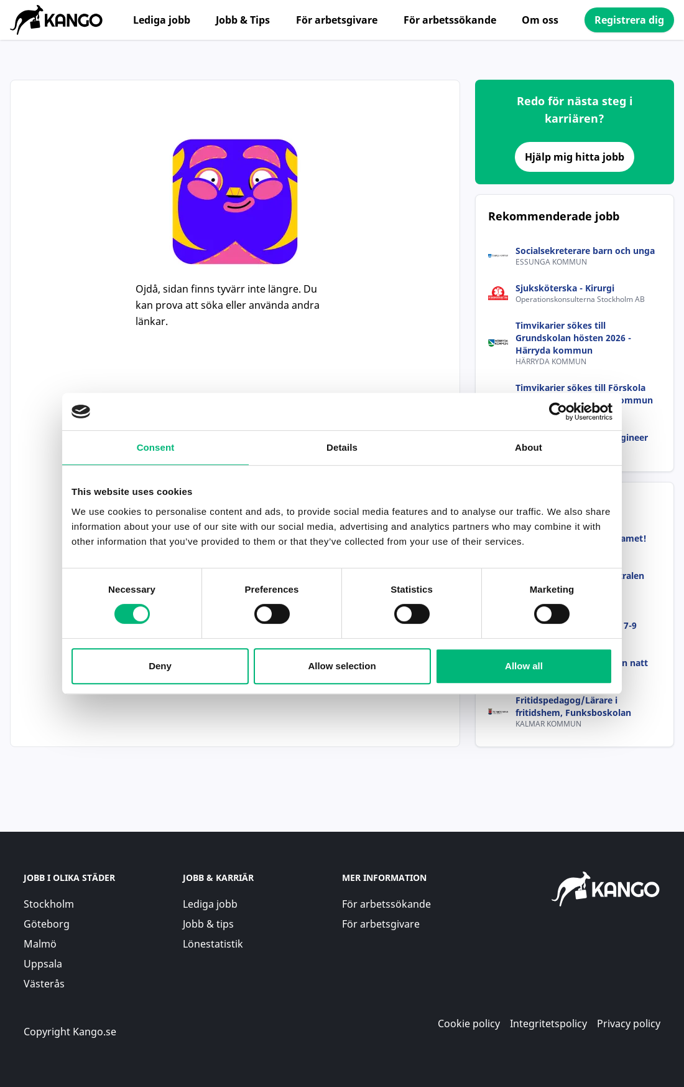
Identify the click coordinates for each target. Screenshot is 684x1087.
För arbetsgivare (336, 20)
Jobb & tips (208, 924)
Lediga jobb (161, 20)
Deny (160, 666)
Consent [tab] (156, 447)
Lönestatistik (213, 944)
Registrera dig (629, 20)
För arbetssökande (450, 20)
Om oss (540, 20)
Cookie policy (469, 1023)
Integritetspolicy (548, 1023)
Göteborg (47, 924)
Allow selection (342, 666)
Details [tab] (342, 447)
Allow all (524, 666)
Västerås (44, 984)
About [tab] (528, 447)
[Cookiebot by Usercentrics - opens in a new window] (558, 411)
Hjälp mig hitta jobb (574, 157)
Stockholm (49, 904)
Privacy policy (628, 1023)
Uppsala (43, 964)
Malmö (40, 944)
